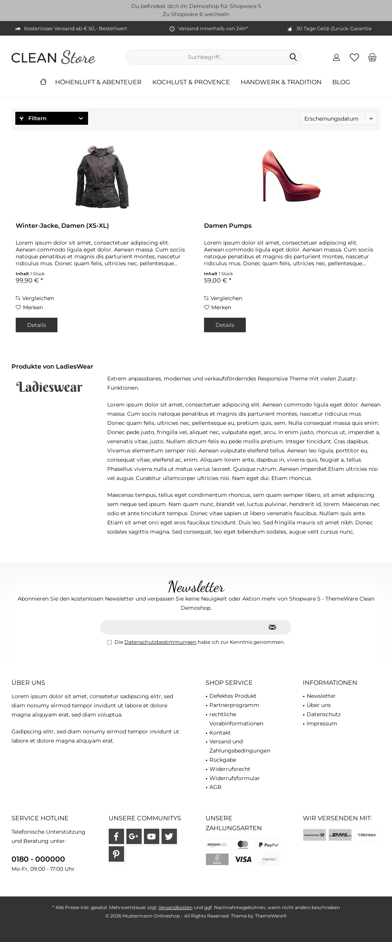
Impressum (322, 723)
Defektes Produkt (232, 695)
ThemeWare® (271, 916)
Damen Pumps (228, 225)
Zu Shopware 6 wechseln (196, 14)
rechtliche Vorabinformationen (236, 719)
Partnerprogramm (234, 705)
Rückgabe (222, 759)
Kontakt (220, 732)
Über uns (319, 705)
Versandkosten (175, 907)
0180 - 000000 (38, 859)
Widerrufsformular (234, 778)
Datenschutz (324, 714)
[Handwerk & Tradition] (281, 82)
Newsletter (321, 695)
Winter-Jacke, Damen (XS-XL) (62, 225)
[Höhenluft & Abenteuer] (98, 82)
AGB (215, 787)
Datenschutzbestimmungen (160, 642)
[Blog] (341, 82)
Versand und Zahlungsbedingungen (239, 746)
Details (36, 325)
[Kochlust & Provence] (191, 82)
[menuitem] (372, 57)
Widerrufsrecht (229, 769)
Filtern (33, 118)
